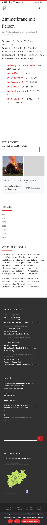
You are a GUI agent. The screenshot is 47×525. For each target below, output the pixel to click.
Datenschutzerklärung (31, 521)
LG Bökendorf (15, 82)
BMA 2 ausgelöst (33, 188)
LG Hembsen (13, 91)
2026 (4, 238)
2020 (4, 222)
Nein (17, 521)
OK (10, 521)
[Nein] (44, 518)
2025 (4, 234)
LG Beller (13, 73)
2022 (4, 215)
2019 (4, 226)
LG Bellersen (15, 78)
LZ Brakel (13, 99)
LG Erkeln (13, 87)
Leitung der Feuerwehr (21, 65)
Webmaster (34, 287)
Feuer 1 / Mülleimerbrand (16, 326)
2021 (4, 218)
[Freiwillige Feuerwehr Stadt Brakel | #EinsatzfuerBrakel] (4, 7)
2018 (4, 230)
